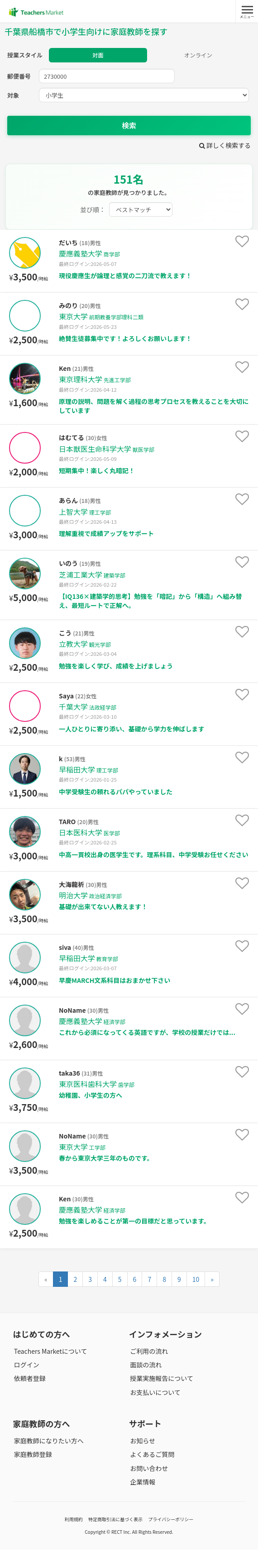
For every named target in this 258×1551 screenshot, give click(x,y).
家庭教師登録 (32, 1456)
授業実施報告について (160, 1380)
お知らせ (141, 1442)
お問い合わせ (148, 1469)
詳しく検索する (225, 146)
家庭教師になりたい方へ (48, 1442)
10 (196, 1280)
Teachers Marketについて (49, 1352)
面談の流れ (145, 1366)
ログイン (25, 1366)
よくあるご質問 (151, 1456)
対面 (98, 56)
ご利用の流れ (148, 1352)
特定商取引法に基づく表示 (115, 1520)
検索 (129, 126)
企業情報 (141, 1483)
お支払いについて (154, 1393)
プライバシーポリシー (170, 1520)
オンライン (198, 56)
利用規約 (74, 1520)
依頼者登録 (29, 1380)
